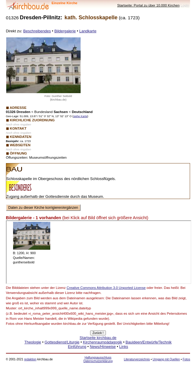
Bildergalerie (65, 31)
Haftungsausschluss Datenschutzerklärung (97, 359)
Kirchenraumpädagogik (102, 342)
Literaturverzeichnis (137, 359)
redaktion (30, 359)
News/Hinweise (103, 346)
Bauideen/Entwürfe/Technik (149, 342)
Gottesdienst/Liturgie (62, 342)
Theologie (32, 342)
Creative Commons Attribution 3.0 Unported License (106, 287)
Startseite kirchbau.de (98, 337)
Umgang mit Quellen (166, 359)
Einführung (77, 346)
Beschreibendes (37, 31)
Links (123, 346)
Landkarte (87, 31)
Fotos (186, 359)
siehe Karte (80, 116)
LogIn (185, 5)
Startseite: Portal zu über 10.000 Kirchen (148, 5)
